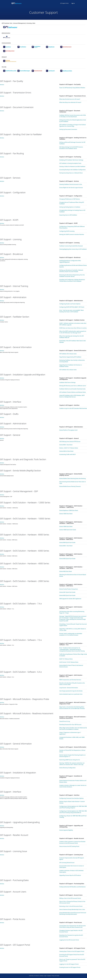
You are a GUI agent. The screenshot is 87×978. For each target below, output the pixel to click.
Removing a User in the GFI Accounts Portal (70, 906)
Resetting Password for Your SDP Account (70, 724)
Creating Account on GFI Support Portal (69, 967)
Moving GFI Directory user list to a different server (72, 385)
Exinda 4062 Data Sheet (65, 571)
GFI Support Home (64, 3)
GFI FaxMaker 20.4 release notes (68, 353)
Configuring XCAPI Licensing (66, 231)
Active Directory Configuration (67, 767)
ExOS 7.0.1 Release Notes (66, 659)
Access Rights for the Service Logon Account (71, 187)
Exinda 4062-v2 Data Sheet (66, 451)
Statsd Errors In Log (64, 721)
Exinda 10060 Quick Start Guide (67, 529)
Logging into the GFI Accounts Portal (69, 940)
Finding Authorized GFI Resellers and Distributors (72, 887)
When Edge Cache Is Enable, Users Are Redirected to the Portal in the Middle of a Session (73, 728)
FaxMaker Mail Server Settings (67, 382)
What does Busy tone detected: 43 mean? (70, 102)
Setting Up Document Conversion (68, 129)
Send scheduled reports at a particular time (70, 694)
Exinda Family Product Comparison (68, 589)
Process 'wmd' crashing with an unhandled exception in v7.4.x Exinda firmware (70, 634)
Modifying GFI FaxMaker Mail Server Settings (71, 160)
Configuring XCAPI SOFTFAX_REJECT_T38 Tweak (71, 307)
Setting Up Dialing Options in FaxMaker (69, 207)
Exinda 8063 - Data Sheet (65, 545)
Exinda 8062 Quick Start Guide (67, 595)
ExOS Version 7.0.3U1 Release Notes (68, 662)
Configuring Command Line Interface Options (71, 798)
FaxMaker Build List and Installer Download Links (72, 389)
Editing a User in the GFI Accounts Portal (70, 898)
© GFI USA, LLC (32, 975)
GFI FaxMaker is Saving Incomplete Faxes (70, 163)
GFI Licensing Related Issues (66, 862)
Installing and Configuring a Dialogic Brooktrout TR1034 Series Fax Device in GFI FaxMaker (72, 280)
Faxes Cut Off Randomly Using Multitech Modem (72, 87)
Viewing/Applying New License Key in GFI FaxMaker (73, 249)
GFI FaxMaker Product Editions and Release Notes (72, 392)
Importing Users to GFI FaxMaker (68, 215)
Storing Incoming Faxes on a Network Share (71, 173)
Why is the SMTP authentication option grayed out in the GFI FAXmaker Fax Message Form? (72, 331)
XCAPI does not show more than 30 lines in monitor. (73, 328)
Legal (45, 975)
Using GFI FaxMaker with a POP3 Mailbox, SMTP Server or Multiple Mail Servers (72, 396)
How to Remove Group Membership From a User (72, 909)
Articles (2, 84)
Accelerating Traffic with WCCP (67, 454)
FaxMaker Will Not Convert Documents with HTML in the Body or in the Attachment (72, 115)
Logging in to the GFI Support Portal (69, 964)
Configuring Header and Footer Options (69, 304)
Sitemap (41, 975)
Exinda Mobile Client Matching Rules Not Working (72, 478)
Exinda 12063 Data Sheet (65, 513)
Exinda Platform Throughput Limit (68, 430)
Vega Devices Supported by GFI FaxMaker (70, 357)
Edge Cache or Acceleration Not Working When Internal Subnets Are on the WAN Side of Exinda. (72, 707)
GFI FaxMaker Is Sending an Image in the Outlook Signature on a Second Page (72, 125)
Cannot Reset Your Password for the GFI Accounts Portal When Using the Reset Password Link (72, 926)
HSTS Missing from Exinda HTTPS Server (69, 441)
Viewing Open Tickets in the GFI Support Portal (71, 951)
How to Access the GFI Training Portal (69, 846)
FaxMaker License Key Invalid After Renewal (71, 246)
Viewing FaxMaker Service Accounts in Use (70, 184)
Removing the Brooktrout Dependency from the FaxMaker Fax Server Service (72, 275)
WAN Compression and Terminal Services (70, 679)
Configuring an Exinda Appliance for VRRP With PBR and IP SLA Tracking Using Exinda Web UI (73, 811)
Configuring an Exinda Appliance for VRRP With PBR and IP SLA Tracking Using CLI (73, 807)
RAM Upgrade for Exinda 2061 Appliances (70, 598)
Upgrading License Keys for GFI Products (70, 875)
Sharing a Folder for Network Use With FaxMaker (72, 166)
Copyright (49, 975)
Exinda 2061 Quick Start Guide (67, 592)
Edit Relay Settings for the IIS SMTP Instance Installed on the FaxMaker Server (71, 147)
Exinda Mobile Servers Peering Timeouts (70, 486)
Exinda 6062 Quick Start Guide (67, 558)
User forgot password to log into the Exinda (70, 691)
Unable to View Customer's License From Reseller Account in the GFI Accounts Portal (72, 842)
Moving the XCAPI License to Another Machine (71, 234)
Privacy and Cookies (55, 975)
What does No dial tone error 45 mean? (69, 99)
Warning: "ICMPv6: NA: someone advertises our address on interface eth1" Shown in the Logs (71, 763)
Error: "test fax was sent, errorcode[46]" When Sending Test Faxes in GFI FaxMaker (71, 311)
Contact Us (37, 975)
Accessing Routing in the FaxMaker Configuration (72, 169)
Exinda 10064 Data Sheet (65, 526)
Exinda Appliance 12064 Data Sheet (68, 510)
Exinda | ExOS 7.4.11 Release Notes (68, 448)
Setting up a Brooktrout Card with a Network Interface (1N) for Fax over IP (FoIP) (71, 270)
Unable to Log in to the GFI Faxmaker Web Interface (73, 408)
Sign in (73, 3)
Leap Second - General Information (68, 687)
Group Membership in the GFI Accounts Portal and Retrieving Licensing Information (72, 913)
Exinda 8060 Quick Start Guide (67, 542)
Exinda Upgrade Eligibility (66, 830)
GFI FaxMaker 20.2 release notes (68, 369)
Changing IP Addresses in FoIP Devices (69, 199)
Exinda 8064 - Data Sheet (65, 445)
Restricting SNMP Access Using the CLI (69, 760)
